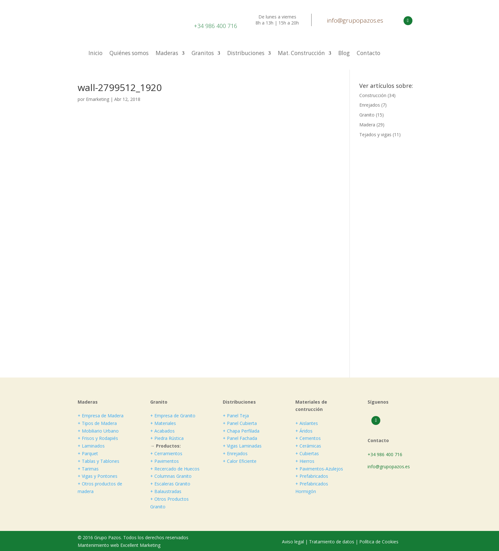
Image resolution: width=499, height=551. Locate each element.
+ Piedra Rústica (167, 438)
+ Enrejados (235, 453)
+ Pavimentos (164, 461)
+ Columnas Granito (171, 476)
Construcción (372, 95)
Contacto (368, 54)
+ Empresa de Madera (100, 416)
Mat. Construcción (301, 54)
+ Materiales (163, 423)
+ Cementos (308, 438)
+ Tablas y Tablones (98, 461)
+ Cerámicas (308, 446)
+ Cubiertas (307, 453)
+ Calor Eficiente (240, 461)
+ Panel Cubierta (240, 423)
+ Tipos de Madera (97, 423)
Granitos (203, 54)
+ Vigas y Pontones (97, 476)
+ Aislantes (306, 423)
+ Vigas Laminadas (242, 446)
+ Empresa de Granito (172, 416)
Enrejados (369, 105)
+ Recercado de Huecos (175, 469)
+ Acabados (162, 431)
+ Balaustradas (165, 491)
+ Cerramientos (166, 453)
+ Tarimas (88, 469)
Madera (367, 125)
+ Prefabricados (311, 476)
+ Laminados (91, 446)
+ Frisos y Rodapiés (98, 438)
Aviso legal (293, 542)
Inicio (95, 54)
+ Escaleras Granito (170, 484)
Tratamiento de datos (331, 542)
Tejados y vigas (375, 134)
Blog (344, 54)
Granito (367, 115)
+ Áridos (304, 431)
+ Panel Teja (236, 416)
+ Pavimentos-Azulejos (319, 469)
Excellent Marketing (140, 545)
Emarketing (97, 99)
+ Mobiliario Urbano (98, 431)
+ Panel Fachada (240, 438)
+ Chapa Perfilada (241, 431)
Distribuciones (245, 54)
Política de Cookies (378, 542)
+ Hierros (304, 461)
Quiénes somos (129, 54)
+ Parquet (88, 453)
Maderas (167, 54)
